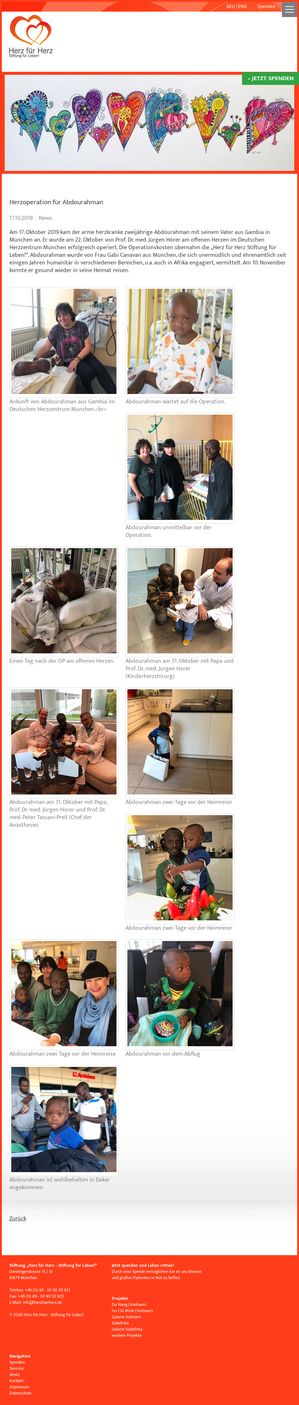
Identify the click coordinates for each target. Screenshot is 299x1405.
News (14, 1374)
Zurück (17, 1219)
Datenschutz (20, 1393)
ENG (242, 7)
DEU (230, 7)
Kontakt (16, 1380)
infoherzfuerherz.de (42, 1302)
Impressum (19, 1386)
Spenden (266, 7)
